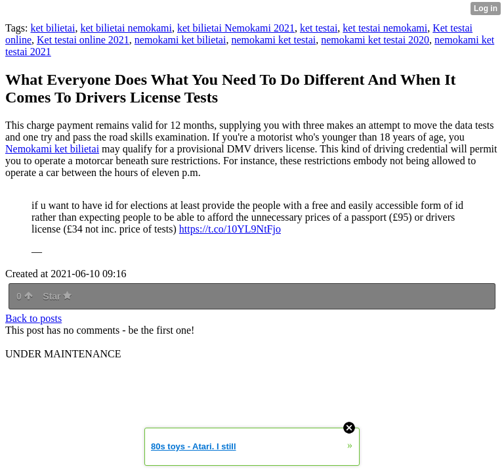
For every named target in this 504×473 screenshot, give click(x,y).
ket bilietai (52, 28)
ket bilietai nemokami (126, 28)
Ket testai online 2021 (83, 39)
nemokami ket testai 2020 (375, 39)
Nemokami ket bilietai (52, 148)
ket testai (318, 28)
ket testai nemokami (385, 28)
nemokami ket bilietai (180, 39)
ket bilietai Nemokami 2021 (236, 28)
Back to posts (33, 318)
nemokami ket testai (273, 39)
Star (57, 296)
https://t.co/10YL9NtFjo (230, 229)
